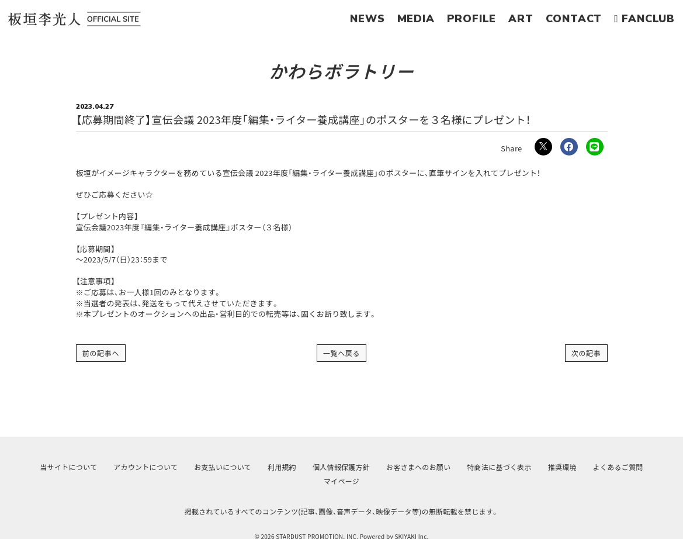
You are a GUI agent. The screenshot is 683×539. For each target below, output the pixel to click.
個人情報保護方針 (341, 467)
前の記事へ (101, 353)
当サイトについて (68, 467)
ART (520, 19)
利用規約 (282, 467)
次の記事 (586, 353)
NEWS (367, 19)
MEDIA (416, 19)
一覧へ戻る (341, 353)
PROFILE (472, 19)
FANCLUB (644, 19)
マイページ (341, 481)
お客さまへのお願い (418, 467)
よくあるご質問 (618, 467)
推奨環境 (562, 467)
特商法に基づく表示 (499, 467)
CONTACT (574, 19)
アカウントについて (145, 467)
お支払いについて (222, 467)
